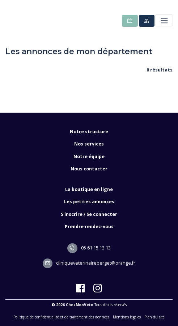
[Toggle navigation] (164, 20)
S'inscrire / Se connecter (89, 214)
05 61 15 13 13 (89, 248)
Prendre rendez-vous (89, 226)
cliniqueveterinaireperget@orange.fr (89, 263)
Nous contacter (89, 169)
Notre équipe (89, 156)
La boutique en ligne (89, 189)
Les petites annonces (89, 202)
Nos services (89, 144)
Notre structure (89, 132)
